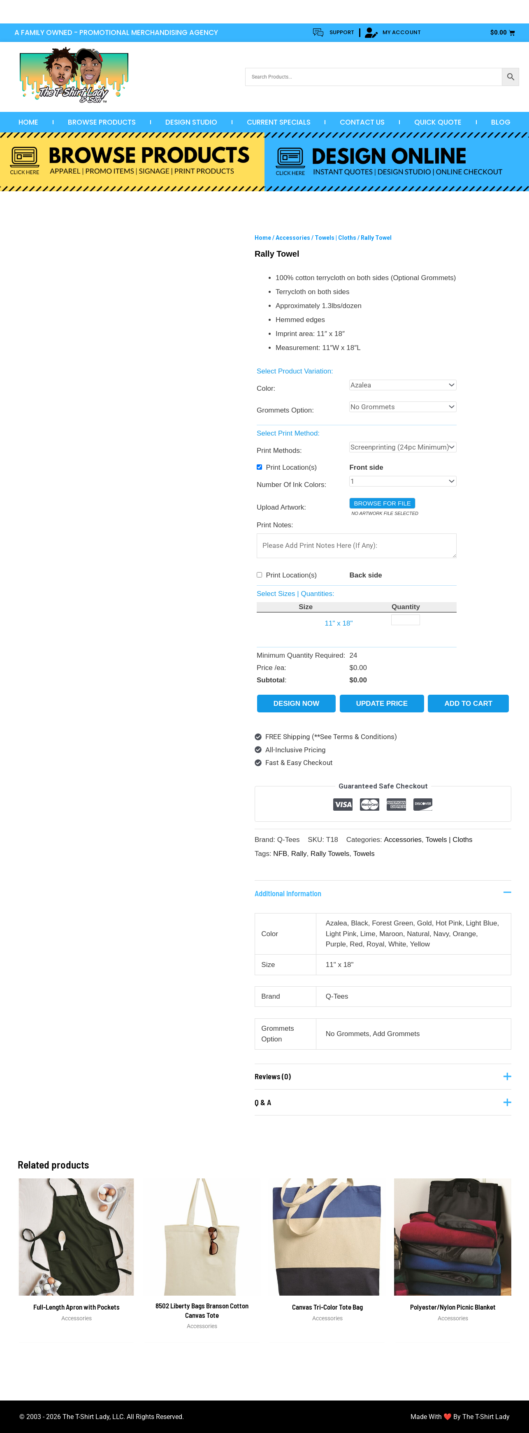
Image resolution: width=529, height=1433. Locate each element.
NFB (280, 854)
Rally (299, 854)
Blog (500, 122)
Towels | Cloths (335, 237)
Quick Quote (438, 122)
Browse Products (102, 122)
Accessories (293, 237)
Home (28, 122)
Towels (364, 854)
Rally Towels (330, 854)
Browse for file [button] (382, 503)
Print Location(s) (291, 467)
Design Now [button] (296, 703)
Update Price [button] (382, 703)
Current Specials (279, 122)
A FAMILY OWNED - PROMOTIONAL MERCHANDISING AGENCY (116, 32)
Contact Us (362, 122)
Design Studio (191, 122)
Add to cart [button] (468, 703)
